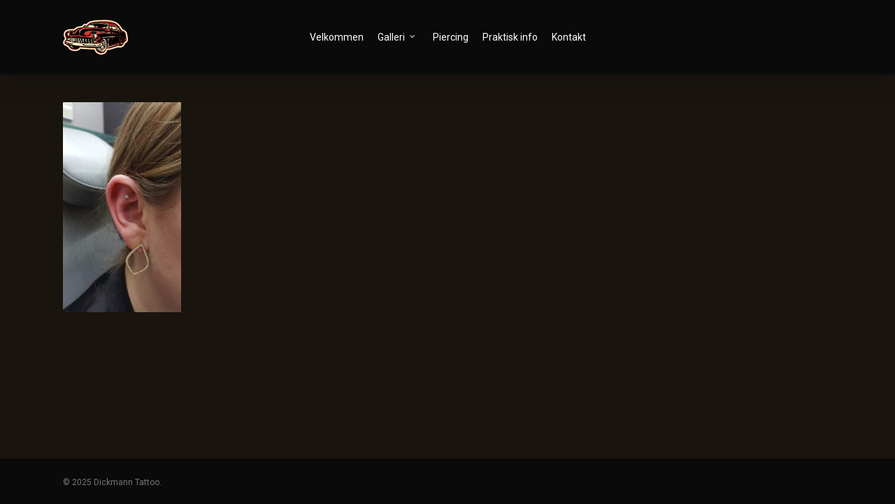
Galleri (397, 36)
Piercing (450, 37)
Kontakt (569, 37)
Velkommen (337, 37)
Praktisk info (510, 37)
